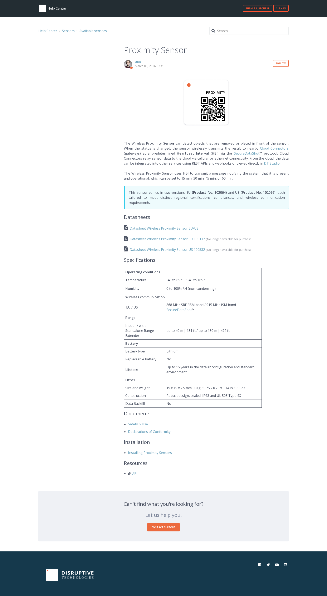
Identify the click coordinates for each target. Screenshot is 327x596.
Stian (138, 62)
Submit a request (258, 8)
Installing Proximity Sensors (150, 452)
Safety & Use (138, 424)
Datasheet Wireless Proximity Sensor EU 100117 (167, 239)
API (134, 473)
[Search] (249, 31)
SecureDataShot (246, 153)
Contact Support (163, 527)
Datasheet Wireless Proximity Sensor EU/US (164, 228)
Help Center (47, 31)
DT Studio (272, 163)
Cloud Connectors (274, 148)
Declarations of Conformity (149, 431)
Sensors (68, 31)
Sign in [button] (281, 8)
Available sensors (93, 31)
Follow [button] (281, 63)
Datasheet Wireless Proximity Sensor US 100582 (167, 249)
